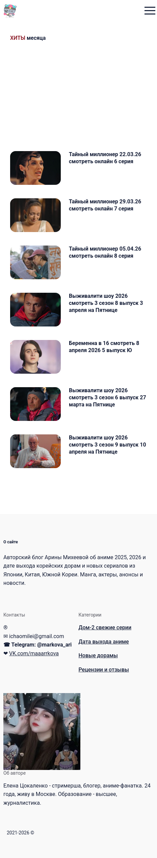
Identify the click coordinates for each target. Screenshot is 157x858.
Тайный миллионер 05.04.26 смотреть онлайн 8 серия (105, 252)
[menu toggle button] (150, 11)
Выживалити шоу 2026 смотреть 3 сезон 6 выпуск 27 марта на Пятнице (107, 397)
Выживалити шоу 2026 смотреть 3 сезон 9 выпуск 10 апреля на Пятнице (107, 444)
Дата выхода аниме (104, 641)
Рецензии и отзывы (104, 669)
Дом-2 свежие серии (105, 627)
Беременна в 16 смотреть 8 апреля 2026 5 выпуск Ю (104, 346)
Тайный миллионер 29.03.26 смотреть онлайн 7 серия (105, 205)
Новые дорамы (98, 655)
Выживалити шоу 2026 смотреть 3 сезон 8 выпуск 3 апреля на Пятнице (106, 303)
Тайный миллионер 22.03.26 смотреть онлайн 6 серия (105, 158)
